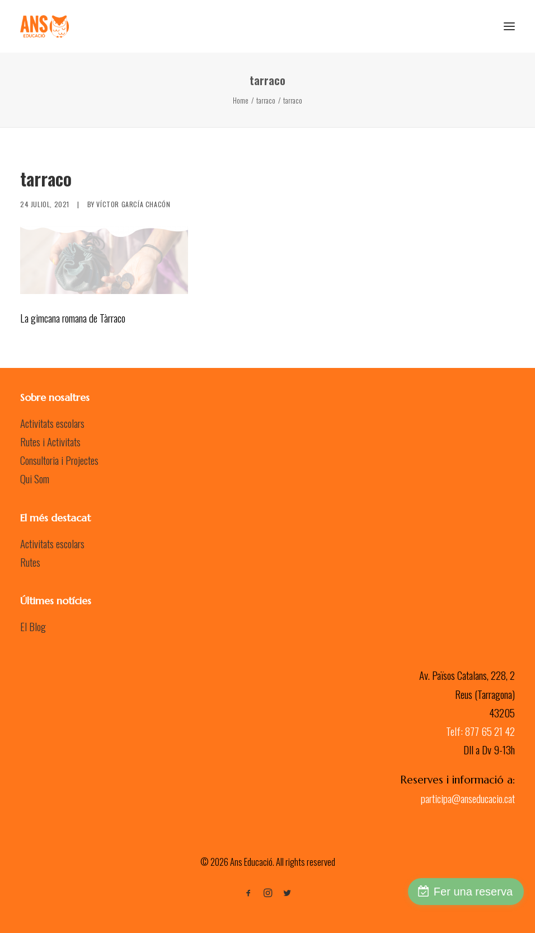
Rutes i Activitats (50, 441)
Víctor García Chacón (133, 204)
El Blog (33, 626)
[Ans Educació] (44, 26)
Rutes (30, 562)
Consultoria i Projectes (59, 460)
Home (240, 100)
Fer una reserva (473, 891)
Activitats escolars (52, 423)
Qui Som (34, 478)
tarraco (265, 100)
